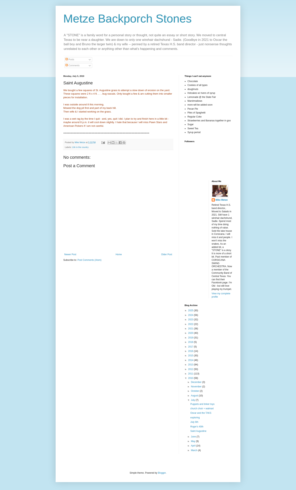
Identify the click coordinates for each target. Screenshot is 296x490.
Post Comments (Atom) (89, 260)
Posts (69, 59)
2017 (191, 346)
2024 (191, 315)
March (194, 450)
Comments (72, 65)
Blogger (162, 473)
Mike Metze (222, 200)
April (193, 445)
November (196, 386)
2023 (191, 319)
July (193, 400)
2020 (191, 333)
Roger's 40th (196, 426)
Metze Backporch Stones (127, 18)
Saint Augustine (198, 431)
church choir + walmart (202, 408)
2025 (191, 310)
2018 (191, 342)
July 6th (194, 422)
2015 (191, 355)
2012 (191, 369)
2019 (191, 337)
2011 (191, 373)
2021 (191, 328)
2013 (191, 364)
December (196, 382)
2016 (191, 351)
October (195, 391)
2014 (191, 360)
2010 (191, 378)
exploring (195, 417)
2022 (191, 324)
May (193, 441)
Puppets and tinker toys (202, 404)
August (195, 395)
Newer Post (70, 254)
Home (119, 254)
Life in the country (80, 147)
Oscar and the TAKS (200, 413)
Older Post (166, 254)
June (193, 436)
